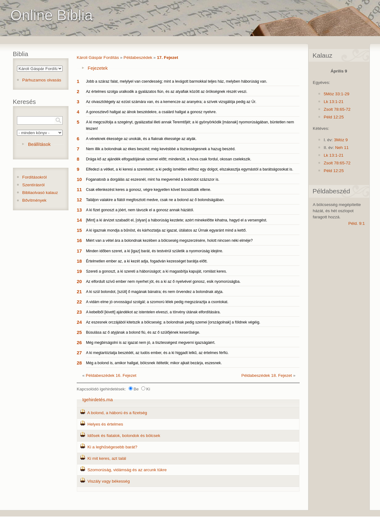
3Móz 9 (341, 140)
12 (79, 199)
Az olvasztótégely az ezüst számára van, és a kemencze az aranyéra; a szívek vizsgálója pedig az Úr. (171, 102)
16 (79, 240)
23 (79, 312)
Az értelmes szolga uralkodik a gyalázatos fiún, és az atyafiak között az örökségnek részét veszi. (166, 91)
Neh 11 (342, 147)
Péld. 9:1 (356, 223)
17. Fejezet (167, 57)
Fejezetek (98, 68)
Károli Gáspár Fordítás (98, 57)
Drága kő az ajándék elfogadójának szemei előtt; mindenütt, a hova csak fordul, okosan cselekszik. (168, 159)
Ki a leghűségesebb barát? (112, 447)
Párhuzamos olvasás (41, 80)
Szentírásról (33, 185)
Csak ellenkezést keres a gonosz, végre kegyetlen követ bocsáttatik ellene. (148, 189)
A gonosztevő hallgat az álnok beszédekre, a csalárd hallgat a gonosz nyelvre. (151, 112)
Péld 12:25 (334, 117)
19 (79, 271)
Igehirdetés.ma (97, 399)
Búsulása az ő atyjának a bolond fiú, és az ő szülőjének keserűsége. (143, 332)
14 (79, 220)
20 (79, 281)
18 (79, 261)
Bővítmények (34, 200)
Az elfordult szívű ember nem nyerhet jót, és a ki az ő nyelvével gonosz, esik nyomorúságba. (163, 281)
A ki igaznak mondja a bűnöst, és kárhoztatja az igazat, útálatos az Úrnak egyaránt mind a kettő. (166, 230)
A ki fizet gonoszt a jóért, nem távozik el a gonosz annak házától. (140, 210)
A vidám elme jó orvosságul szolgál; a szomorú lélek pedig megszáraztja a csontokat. (157, 302)
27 (79, 352)
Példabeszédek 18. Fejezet (266, 375)
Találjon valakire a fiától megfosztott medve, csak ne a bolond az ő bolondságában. (155, 200)
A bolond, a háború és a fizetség (117, 412)
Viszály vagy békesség (108, 481)
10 (79, 179)
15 (79, 230)
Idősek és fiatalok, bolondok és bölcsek (123, 435)
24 (79, 322)
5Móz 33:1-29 (336, 94)
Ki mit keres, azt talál (106, 458)
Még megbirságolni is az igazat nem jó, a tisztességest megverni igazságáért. (151, 342)
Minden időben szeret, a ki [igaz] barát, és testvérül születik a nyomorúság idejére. (154, 251)
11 (79, 189)
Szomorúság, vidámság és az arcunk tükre (127, 469)
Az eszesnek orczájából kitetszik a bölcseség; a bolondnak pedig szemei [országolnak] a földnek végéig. (173, 322)
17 (79, 250)
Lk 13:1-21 (333, 101)
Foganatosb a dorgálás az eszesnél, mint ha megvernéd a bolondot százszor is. (153, 179)
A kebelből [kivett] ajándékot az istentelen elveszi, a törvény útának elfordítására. (153, 312)
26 (79, 342)
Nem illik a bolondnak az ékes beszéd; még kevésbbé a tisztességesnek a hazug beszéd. (161, 149)
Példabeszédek (138, 57)
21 (79, 291)
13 (79, 209)
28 (79, 362)
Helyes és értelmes (105, 424)
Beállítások (39, 144)
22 (79, 301)
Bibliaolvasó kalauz (40, 192)
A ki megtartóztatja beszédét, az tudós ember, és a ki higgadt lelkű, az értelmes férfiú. (157, 353)
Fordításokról (34, 177)
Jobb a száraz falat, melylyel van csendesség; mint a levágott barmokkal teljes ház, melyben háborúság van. (176, 81)
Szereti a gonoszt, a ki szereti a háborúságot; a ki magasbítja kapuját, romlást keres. (156, 271)
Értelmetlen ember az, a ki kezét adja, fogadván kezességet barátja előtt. (147, 261)
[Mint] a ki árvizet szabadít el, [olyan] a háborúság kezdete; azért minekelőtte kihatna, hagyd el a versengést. (176, 220)
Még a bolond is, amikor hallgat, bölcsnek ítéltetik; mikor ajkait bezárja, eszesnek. (154, 363)
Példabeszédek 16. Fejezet (111, 375)
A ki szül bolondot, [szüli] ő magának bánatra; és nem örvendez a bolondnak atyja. (154, 292)
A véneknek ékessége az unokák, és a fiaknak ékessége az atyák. (141, 139)
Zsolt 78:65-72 (337, 109)
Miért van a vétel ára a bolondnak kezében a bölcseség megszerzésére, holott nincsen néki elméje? (169, 240)
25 (79, 332)
